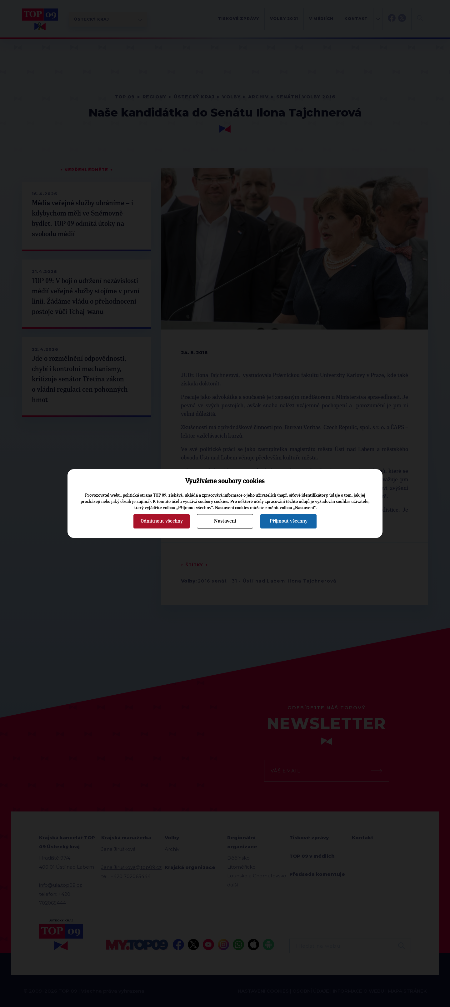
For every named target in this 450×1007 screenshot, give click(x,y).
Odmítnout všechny (162, 520)
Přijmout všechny (289, 520)
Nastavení (225, 520)
